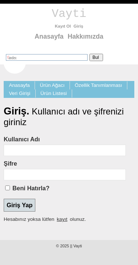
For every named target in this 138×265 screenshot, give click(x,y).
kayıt (62, 219)
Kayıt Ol (63, 26)
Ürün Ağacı (52, 85)
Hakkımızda (85, 36)
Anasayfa (49, 36)
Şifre (10, 163)
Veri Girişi (19, 93)
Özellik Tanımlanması (98, 85)
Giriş (78, 26)
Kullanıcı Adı (22, 139)
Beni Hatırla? (31, 188)
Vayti (69, 13)
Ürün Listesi (53, 93)
